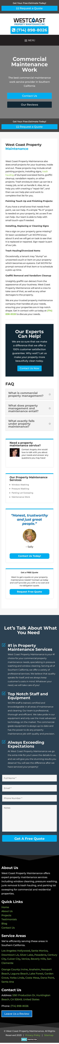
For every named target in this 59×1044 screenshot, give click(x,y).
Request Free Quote (29, 591)
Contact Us (29, 95)
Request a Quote (31, 8)
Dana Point (47, 977)
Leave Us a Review (16, 1013)
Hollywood (23, 950)
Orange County (10, 969)
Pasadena (40, 954)
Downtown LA (10, 954)
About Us (7, 911)
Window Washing (20, 484)
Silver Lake (26, 954)
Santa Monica (39, 950)
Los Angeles (8, 950)
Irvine (24, 969)
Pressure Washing (20, 488)
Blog (4, 923)
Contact (25, 449)
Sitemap (48, 1035)
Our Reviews (29, 104)
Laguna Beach (19, 973)
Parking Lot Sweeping (22, 493)
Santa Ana (7, 981)
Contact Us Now (29, 368)
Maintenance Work (21, 497)
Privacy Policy (32, 1035)
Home (5, 907)
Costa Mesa (32, 977)
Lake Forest (36, 973)
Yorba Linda (17, 977)
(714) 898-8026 (29, 30)
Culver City (13, 958)
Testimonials (9, 919)
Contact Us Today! (29, 556)
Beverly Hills (38, 958)
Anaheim (34, 969)
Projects (6, 915)
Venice (25, 958)
